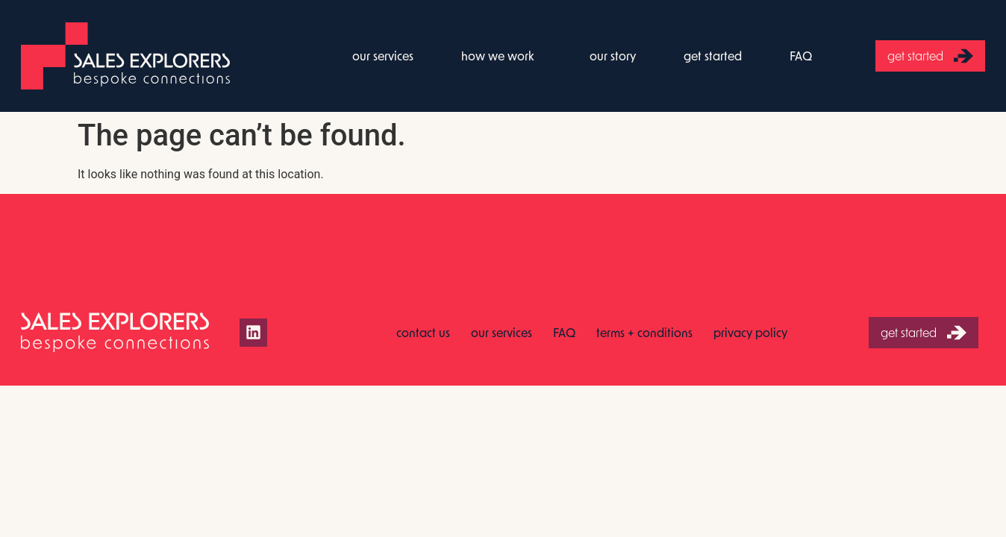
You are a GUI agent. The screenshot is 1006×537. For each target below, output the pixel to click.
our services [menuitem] (382, 55)
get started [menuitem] (713, 55)
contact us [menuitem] (423, 332)
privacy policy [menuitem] (750, 332)
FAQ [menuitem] (801, 55)
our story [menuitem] (613, 55)
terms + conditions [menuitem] (644, 332)
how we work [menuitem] (497, 55)
